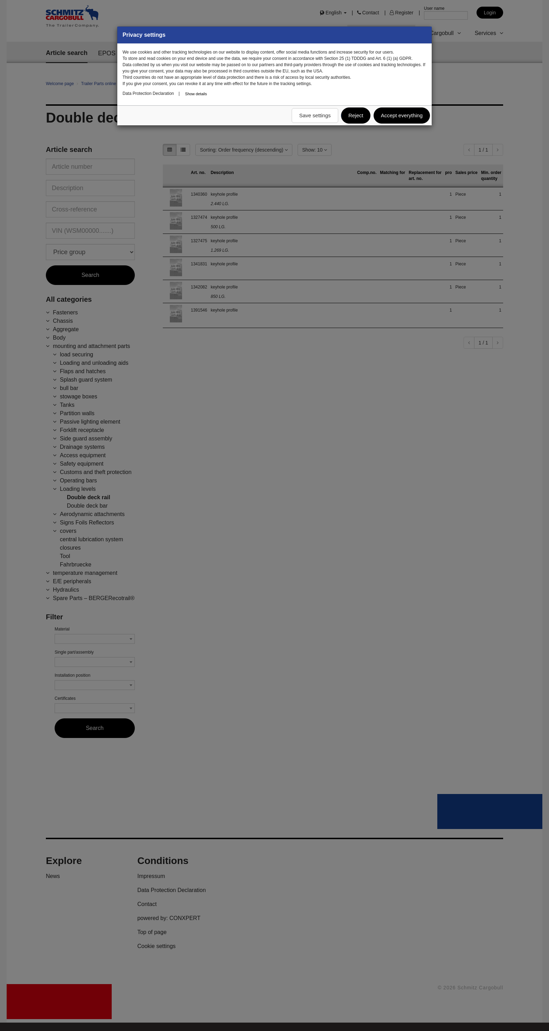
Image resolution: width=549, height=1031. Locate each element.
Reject (355, 115)
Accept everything (402, 115)
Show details (196, 94)
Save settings (315, 115)
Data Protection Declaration (148, 93)
